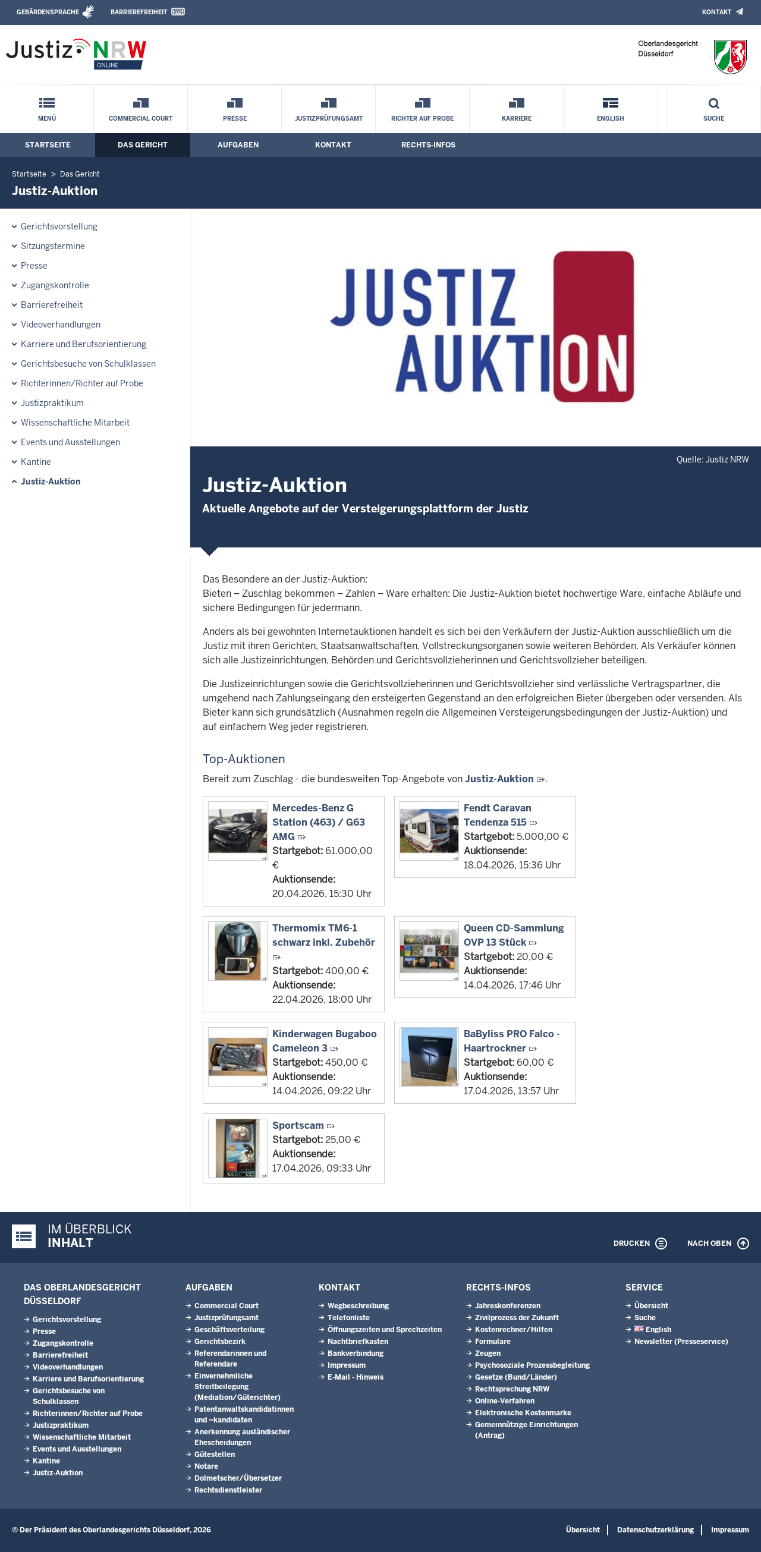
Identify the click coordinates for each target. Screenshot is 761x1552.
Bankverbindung (355, 1353)
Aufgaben (238, 145)
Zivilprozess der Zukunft (517, 1318)
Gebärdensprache (48, 12)
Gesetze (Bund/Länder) (516, 1377)
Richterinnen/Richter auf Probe (82, 383)
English (610, 118)
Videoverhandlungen (60, 324)
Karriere (517, 118)
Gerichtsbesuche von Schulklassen (88, 363)
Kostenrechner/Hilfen (513, 1329)
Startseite (48, 145)
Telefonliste (349, 1318)
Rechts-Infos (428, 145)
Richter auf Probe (422, 118)
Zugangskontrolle (55, 285)
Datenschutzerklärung (655, 1530)
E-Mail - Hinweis (355, 1377)
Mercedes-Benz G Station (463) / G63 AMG (318, 822)
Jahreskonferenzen (507, 1306)
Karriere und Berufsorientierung (83, 344)
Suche (713, 118)
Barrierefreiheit (139, 12)
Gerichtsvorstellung (59, 226)
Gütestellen (214, 1454)
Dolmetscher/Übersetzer (238, 1478)
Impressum (347, 1365)
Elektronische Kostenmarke (523, 1413)
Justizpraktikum (52, 403)
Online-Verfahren (504, 1401)
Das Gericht (143, 145)
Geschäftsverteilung (229, 1329)
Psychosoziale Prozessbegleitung (532, 1365)
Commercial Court (140, 118)
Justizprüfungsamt (329, 118)
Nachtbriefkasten (358, 1341)
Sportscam (298, 1125)
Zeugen (488, 1353)
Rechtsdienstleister (228, 1490)
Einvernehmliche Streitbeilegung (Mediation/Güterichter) (237, 1386)
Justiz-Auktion (51, 481)
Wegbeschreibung (358, 1306)
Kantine (36, 462)
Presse (235, 118)
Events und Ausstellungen (70, 442)
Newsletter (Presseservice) (681, 1341)
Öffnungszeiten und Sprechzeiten (385, 1329)
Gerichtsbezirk (220, 1341)
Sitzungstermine (53, 246)
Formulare (493, 1341)
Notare (206, 1466)
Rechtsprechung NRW (512, 1389)
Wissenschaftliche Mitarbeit (75, 422)
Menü (47, 118)
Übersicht (651, 1306)
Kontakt (716, 12)
